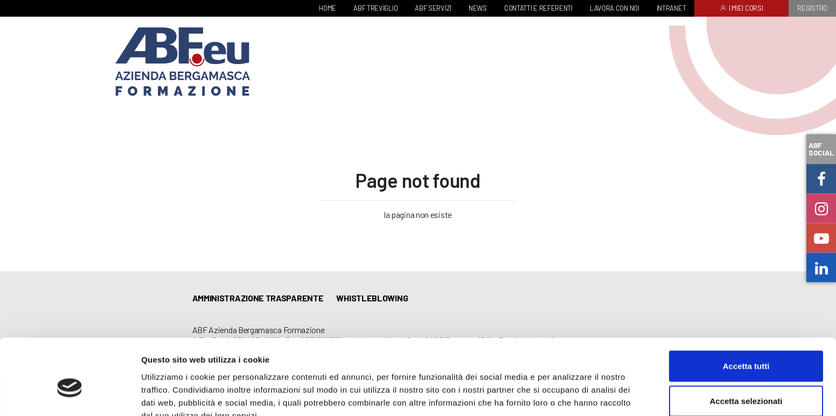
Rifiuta (746, 380)
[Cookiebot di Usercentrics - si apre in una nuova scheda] (70, 395)
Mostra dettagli (567, 394)
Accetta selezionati (745, 345)
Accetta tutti (746, 310)
